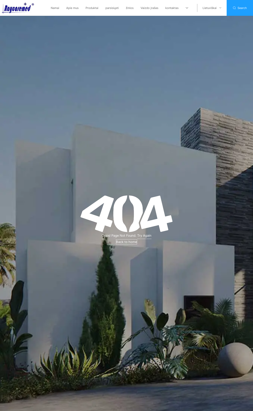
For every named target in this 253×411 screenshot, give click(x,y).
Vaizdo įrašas (149, 8)
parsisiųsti (112, 8)
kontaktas (172, 8)
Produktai (92, 8)
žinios (130, 8)
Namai (55, 8)
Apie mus (72, 8)
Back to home (126, 242)
